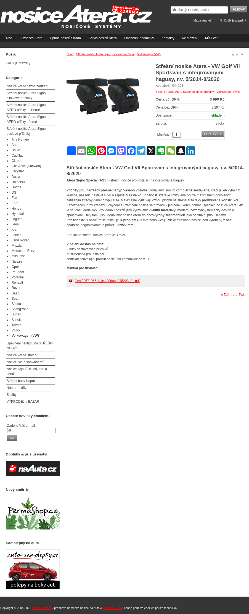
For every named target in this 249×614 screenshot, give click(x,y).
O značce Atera (31, 38)
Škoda (16, 304)
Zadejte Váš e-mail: (21, 426)
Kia (14, 229)
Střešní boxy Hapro (21, 381)
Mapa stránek (202, 20)
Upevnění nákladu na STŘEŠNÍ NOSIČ (30, 345)
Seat (15, 299)
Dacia (16, 177)
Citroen (17, 161)
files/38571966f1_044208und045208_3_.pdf (107, 281)
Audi (15, 145)
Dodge (16, 187)
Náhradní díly (16, 388)
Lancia (16, 235)
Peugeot (18, 272)
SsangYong (20, 309)
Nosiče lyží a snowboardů (25, 362)
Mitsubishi (19, 256)
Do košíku (212, 134)
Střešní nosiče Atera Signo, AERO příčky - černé (27, 119)
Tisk (242, 295)
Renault (17, 282)
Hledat (239, 9)
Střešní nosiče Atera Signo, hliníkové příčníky (27, 95)
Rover (16, 288)
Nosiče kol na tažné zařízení (27, 86)
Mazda (17, 245)
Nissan (17, 261)
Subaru (17, 314)
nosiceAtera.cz (42, 608)
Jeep (15, 224)
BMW (16, 150)
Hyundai (18, 214)
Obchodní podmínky (139, 38)
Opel (15, 267)
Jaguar (17, 219)
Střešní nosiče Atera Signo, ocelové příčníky (105, 54)
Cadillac (17, 155)
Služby (12, 395)
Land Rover (20, 240)
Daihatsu (18, 182)
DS (14, 192)
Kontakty (167, 38)
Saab (15, 293)
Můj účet (211, 38)
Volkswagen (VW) (149, 54)
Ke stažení (190, 38)
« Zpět (226, 295)
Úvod (8, 38)
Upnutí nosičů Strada (65, 38)
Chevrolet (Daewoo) (26, 166)
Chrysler (18, 171)
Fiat (14, 198)
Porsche (18, 277)
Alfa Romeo (20, 139)
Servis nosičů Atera (102, 38)
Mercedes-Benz (23, 251)
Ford (15, 203)
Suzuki (17, 320)
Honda (16, 208)
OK (12, 437)
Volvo (16, 330)
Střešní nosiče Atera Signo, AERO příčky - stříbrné (27, 107)
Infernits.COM (112, 608)
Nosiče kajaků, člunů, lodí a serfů (27, 371)
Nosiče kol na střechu (22, 355)
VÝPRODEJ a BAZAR (23, 402)
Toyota (16, 325)
